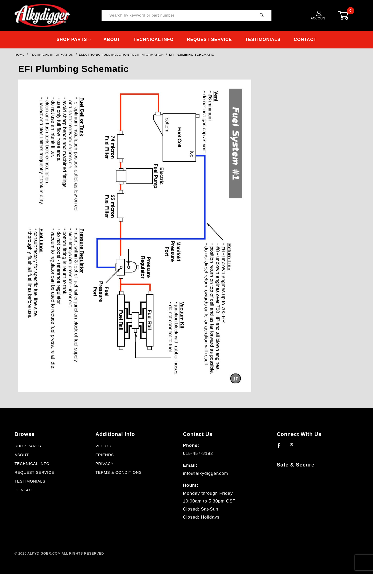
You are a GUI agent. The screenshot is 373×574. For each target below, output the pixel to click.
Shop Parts (73, 39)
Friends (104, 455)
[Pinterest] (293, 447)
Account (319, 15)
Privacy (104, 464)
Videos (103, 446)
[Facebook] (281, 447)
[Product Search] (177, 15)
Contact (305, 39)
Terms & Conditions (118, 472)
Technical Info (153, 39)
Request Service (209, 39)
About (111, 39)
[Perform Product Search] (261, 15)
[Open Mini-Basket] (347, 15)
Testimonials (263, 39)
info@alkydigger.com (205, 473)
